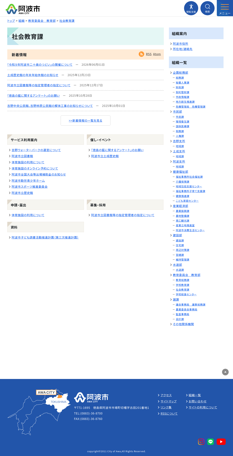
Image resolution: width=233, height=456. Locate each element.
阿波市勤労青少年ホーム (28, 180)
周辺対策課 (182, 250)
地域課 (180, 146)
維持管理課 (182, 259)
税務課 (180, 131)
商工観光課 (182, 220)
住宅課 (180, 245)
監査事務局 (182, 314)
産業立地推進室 (185, 225)
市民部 (177, 111)
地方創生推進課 (185, 101)
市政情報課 (182, 97)
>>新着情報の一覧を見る (85, 120)
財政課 (180, 87)
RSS (149, 54)
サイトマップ (169, 401)
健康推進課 (182, 196)
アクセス (166, 395)
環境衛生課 (182, 121)
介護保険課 (182, 181)
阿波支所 (179, 161)
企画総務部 (180, 72)
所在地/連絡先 (183, 49)
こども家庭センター (187, 201)
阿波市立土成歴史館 (105, 156)
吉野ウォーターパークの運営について (36, 150)
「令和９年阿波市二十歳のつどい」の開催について (39, 64)
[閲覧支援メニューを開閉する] (191, 8)
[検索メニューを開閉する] (207, 8)
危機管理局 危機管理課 (191, 106)
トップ (11, 20)
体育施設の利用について (28, 162)
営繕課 (180, 255)
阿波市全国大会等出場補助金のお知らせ (39, 174)
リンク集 (166, 407)
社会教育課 (67, 20)
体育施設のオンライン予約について (35, 168)
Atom (157, 54)
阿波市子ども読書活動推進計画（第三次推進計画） (45, 237)
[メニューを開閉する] (225, 8)
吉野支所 (179, 141)
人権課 (180, 136)
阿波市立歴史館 (22, 192)
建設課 (180, 240)
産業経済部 (180, 206)
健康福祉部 (180, 171)
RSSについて (169, 413)
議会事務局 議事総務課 (191, 304)
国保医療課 (182, 126)
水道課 (180, 270)
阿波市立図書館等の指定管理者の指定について (38, 85)
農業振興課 (182, 211)
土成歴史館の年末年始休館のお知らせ (32, 75)
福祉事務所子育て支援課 (190, 191)
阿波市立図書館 (22, 156)
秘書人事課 (182, 82)
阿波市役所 (180, 43)
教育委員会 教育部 (42, 20)
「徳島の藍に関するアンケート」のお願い (33, 95)
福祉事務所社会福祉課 (189, 176)
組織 (22, 20)
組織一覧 (195, 395)
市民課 (180, 117)
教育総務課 (182, 280)
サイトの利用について (203, 407)
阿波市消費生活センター (190, 230)
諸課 (176, 299)
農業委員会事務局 (186, 309)
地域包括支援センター (189, 186)
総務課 (180, 77)
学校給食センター (186, 294)
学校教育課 (182, 285)
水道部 (177, 264)
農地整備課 (182, 216)
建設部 (177, 235)
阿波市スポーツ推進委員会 (30, 186)
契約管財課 (182, 92)
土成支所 (179, 151)
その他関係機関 (183, 324)
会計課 (180, 319)
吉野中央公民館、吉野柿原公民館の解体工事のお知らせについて (50, 105)
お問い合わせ (198, 401)
